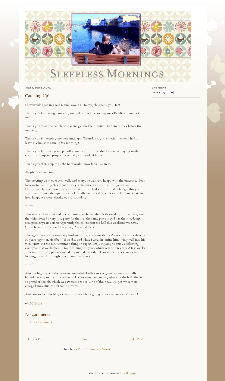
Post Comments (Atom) (94, 349)
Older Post (136, 339)
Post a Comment (41, 322)
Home (86, 339)
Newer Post (35, 339)
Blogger (131, 373)
